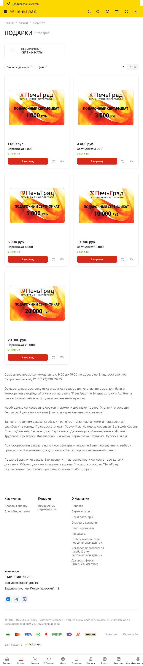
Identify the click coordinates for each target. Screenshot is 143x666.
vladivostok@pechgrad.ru (21, 582)
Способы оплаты (15, 506)
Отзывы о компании (85, 522)
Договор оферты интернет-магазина (85, 562)
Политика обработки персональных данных (87, 540)
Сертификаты (81, 511)
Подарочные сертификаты (47, 507)
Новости (77, 506)
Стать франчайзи (83, 528)
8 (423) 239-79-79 (17, 577)
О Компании (80, 498)
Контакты (111, 634)
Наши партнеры (82, 517)
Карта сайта (131, 634)
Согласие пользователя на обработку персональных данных (88, 551)
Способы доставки (17, 511)
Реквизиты (79, 533)
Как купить (12, 498)
